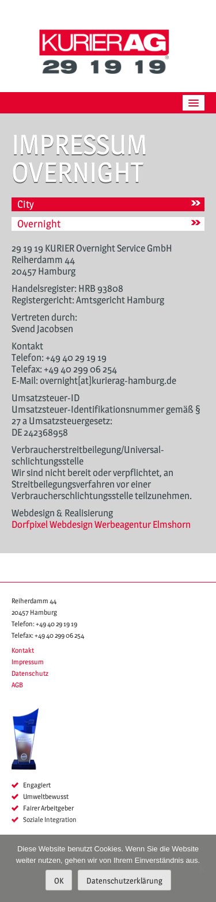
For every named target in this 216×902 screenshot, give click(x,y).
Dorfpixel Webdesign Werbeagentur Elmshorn (101, 524)
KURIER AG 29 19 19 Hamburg (108, 52)
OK (58, 880)
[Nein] (201, 868)
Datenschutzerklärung (124, 880)
